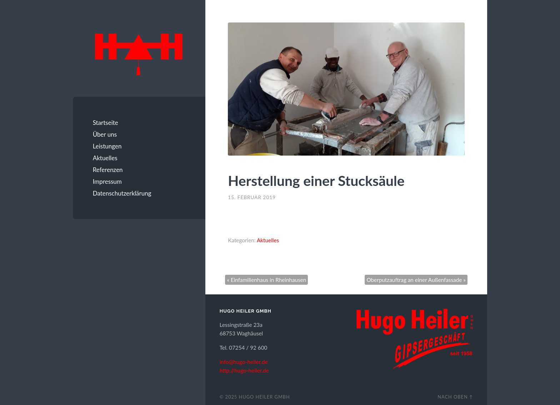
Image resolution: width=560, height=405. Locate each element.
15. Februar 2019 (252, 197)
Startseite (105, 122)
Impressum (107, 181)
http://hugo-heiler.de (244, 370)
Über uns (105, 134)
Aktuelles (105, 158)
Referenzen (108, 169)
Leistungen (107, 146)
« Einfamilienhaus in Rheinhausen (266, 280)
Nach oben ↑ (455, 397)
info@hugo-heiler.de (244, 362)
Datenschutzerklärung (122, 193)
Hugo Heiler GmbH (264, 397)
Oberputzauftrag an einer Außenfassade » (415, 280)
